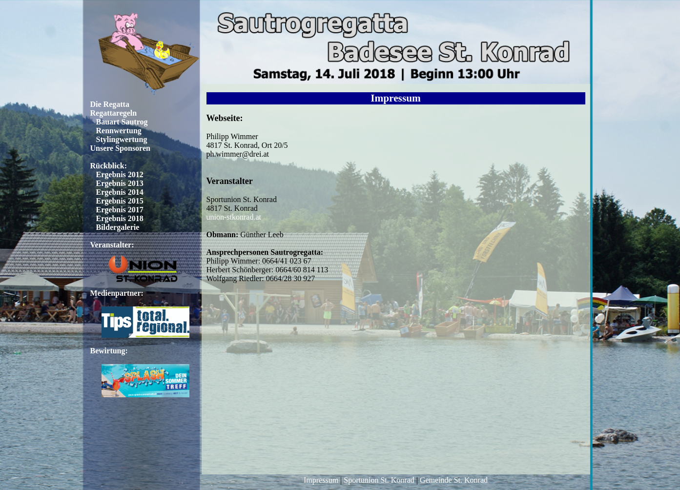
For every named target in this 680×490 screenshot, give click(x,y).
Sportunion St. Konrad (379, 480)
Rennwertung (119, 130)
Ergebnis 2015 (120, 201)
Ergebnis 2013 (120, 183)
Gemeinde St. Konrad (454, 480)
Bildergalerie (118, 227)
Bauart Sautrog (122, 122)
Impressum (321, 480)
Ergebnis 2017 (120, 209)
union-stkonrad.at (233, 217)
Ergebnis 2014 (120, 192)
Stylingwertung (121, 139)
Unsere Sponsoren (120, 148)
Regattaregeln (113, 113)
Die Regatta (109, 104)
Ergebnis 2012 (120, 174)
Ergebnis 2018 (120, 218)
